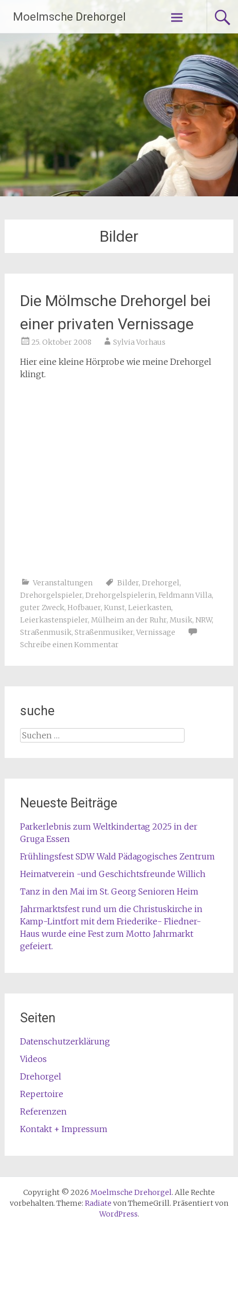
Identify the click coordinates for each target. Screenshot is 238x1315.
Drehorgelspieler (51, 595)
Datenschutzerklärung (65, 1041)
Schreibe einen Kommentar (69, 644)
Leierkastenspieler (54, 620)
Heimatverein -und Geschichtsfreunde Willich (113, 874)
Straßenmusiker (104, 632)
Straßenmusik (45, 632)
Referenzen (43, 1111)
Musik (181, 620)
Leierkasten (149, 607)
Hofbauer (84, 607)
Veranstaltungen (63, 582)
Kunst (114, 607)
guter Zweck (42, 607)
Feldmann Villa (185, 595)
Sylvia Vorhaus (139, 342)
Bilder (128, 582)
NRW (203, 620)
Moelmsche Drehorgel (69, 16)
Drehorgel (160, 582)
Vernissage (155, 632)
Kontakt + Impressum (63, 1129)
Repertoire (41, 1094)
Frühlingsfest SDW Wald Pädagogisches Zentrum (117, 856)
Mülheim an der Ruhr (129, 620)
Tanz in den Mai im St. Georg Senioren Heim (109, 891)
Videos (33, 1059)
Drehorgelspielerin (120, 595)
